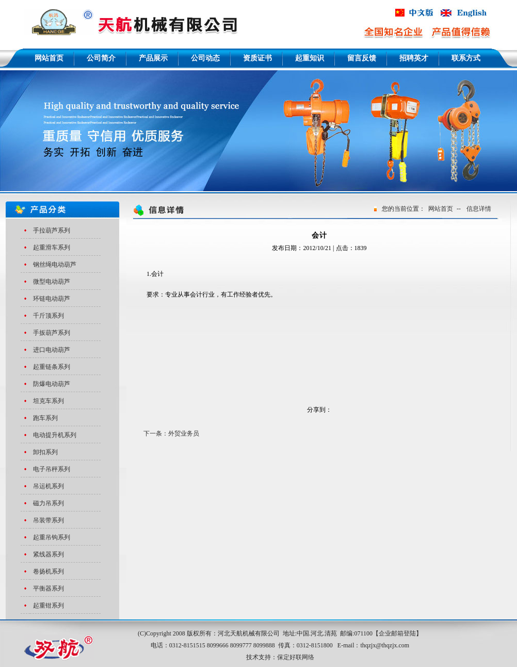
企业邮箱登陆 (397, 633)
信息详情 (478, 208)
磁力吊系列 (48, 503)
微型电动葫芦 (51, 281)
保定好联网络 (295, 657)
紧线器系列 (48, 554)
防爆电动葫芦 (51, 383)
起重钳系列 (48, 605)
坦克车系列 (48, 401)
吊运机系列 (48, 486)
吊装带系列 (48, 520)
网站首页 (440, 208)
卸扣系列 (45, 452)
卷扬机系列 (48, 571)
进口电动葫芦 (51, 349)
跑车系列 (45, 418)
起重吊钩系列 (51, 537)
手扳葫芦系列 (51, 332)
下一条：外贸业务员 (171, 433)
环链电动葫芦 (51, 298)
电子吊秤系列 (51, 469)
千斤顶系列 (48, 315)
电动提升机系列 (54, 435)
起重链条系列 (51, 366)
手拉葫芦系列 (51, 230)
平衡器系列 (48, 588)
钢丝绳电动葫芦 (54, 264)
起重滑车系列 (51, 247)
